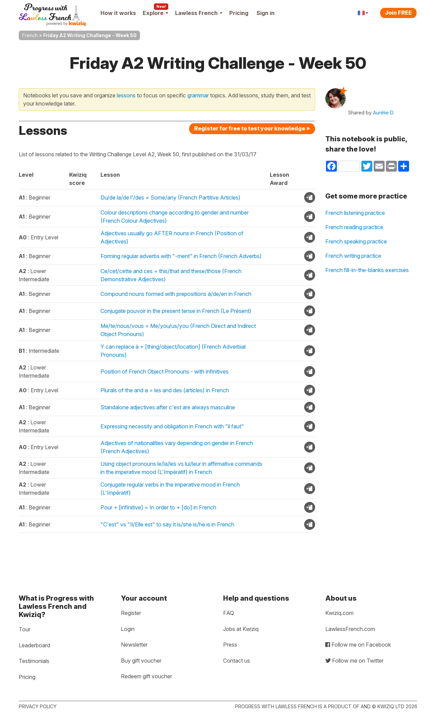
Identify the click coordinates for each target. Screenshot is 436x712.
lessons (126, 95)
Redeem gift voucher (146, 676)
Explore (155, 13)
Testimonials (34, 661)
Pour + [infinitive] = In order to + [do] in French (158, 507)
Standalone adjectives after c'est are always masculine (167, 407)
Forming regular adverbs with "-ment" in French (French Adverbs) (181, 256)
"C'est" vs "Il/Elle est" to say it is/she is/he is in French (167, 524)
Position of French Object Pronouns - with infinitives (164, 371)
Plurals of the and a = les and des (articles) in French (164, 390)
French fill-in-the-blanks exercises (367, 270)
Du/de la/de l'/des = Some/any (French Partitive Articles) (170, 197)
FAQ (228, 613)
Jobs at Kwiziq (241, 629)
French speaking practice (356, 241)
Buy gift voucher (141, 660)
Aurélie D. (383, 112)
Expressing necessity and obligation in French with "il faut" (172, 426)
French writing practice (353, 255)
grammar (198, 95)
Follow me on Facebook (358, 644)
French (30, 35)
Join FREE (398, 12)
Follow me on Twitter (354, 660)
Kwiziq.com (339, 613)
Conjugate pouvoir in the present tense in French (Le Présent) (175, 310)
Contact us (236, 660)
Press (230, 644)
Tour (24, 629)
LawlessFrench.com (350, 629)
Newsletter (134, 644)
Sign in (265, 13)
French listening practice (355, 212)
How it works (118, 13)
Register (131, 613)
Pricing (238, 13)
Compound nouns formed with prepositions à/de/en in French (175, 293)
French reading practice (354, 227)
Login (128, 629)
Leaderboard (34, 645)
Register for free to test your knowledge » (252, 128)
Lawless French (198, 13)
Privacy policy (38, 706)
